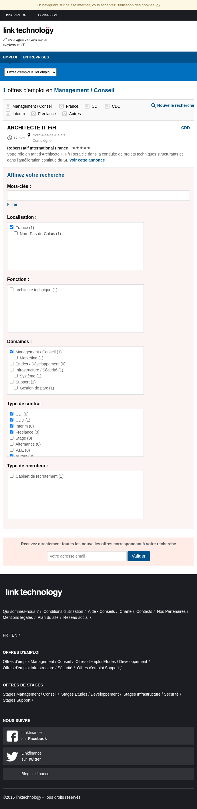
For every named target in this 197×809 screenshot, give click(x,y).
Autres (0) (24, 456)
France (72, 106)
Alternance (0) (28, 444)
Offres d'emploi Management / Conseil (37, 661)
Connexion (47, 15)
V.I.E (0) (23, 450)
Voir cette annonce (87, 160)
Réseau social (76, 617)
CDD (116, 106)
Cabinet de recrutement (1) (39, 476)
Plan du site (48, 617)
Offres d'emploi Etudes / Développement (111, 661)
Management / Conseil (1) (39, 352)
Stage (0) (24, 438)
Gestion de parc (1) (37, 388)
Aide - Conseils (101, 611)
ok (158, 5)
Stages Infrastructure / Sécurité (151, 694)
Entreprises (36, 57)
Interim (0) (25, 426)
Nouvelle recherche (175, 105)
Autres (75, 113)
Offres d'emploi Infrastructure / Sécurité (37, 668)
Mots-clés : (19, 186)
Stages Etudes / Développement (90, 694)
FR (5, 635)
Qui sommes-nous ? (21, 611)
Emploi (10, 57)
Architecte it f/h (31, 128)
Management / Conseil (33, 106)
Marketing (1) (31, 358)
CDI (95, 106)
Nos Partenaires (171, 611)
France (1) (25, 227)
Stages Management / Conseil (30, 694)
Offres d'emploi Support (98, 668)
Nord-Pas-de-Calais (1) (40, 233)
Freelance (47, 113)
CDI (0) (22, 414)
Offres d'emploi (21, 652)
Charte (126, 611)
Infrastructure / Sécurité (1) (39, 370)
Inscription (16, 15)
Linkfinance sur (34, 735)
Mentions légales (18, 617)
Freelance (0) (27, 432)
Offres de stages (23, 685)
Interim (19, 113)
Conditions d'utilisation (63, 611)
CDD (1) (23, 420)
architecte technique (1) (36, 290)
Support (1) (26, 382)
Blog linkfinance (35, 773)
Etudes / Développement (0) (40, 364)
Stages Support (17, 700)
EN (14, 635)
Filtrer (12, 204)
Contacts (144, 611)
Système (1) (30, 376)
